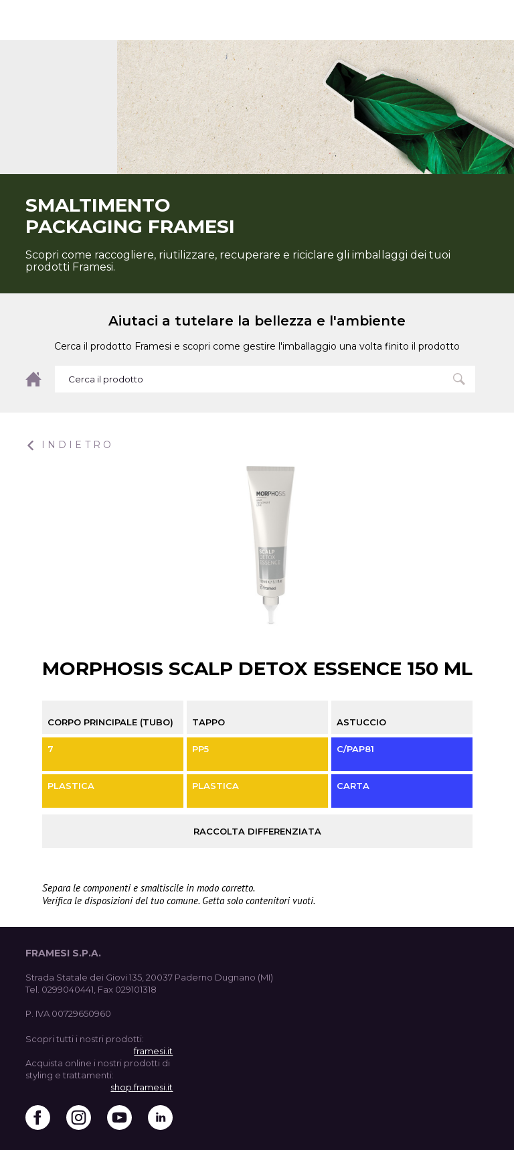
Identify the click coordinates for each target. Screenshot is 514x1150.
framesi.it (153, 1051)
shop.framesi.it (141, 1087)
